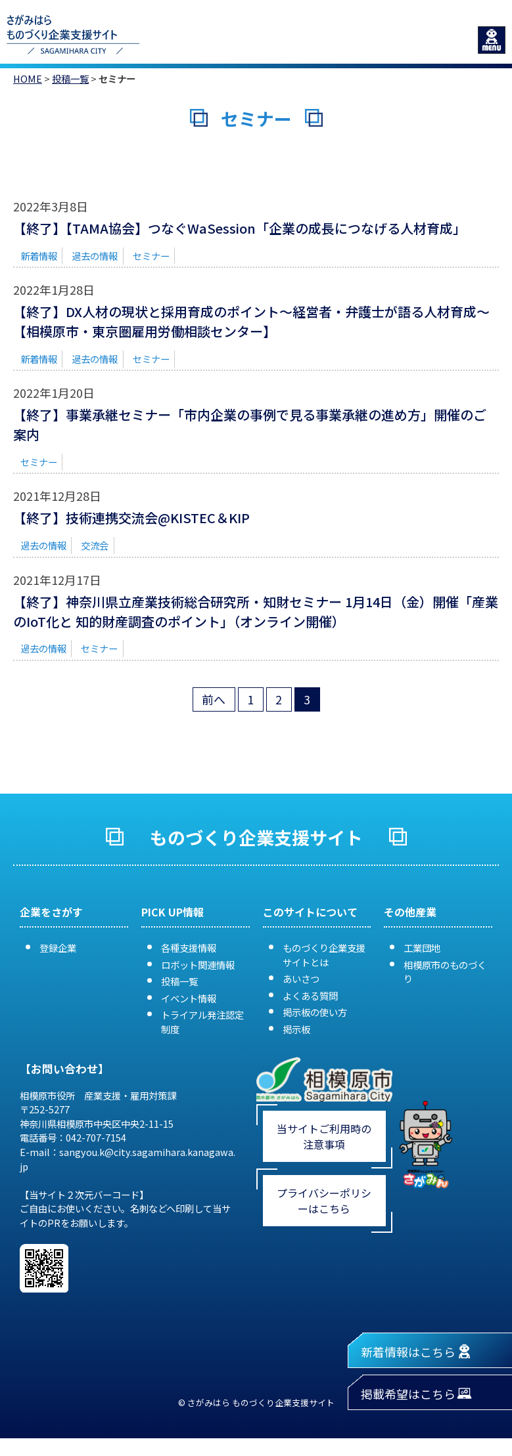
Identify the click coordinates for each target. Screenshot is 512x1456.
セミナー (151, 256)
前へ (213, 699)
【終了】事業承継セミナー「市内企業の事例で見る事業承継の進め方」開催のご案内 (249, 424)
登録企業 (57, 947)
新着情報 (38, 256)
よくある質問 (310, 995)
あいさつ (301, 978)
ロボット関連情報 (198, 965)
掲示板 (296, 1029)
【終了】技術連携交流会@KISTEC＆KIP (131, 517)
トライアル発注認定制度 (202, 1022)
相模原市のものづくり (445, 972)
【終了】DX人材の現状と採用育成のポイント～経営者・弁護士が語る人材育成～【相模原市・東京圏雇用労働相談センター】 (251, 321)
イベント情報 (188, 998)
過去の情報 (95, 256)
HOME (27, 78)
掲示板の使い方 (315, 1012)
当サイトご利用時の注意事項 (324, 1136)
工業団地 (422, 947)
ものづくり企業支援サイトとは (324, 955)
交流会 (94, 545)
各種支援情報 (188, 947)
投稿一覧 (70, 78)
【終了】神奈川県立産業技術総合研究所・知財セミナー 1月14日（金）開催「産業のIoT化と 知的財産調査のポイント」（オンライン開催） (255, 611)
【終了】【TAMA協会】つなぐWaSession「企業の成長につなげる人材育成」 (239, 228)
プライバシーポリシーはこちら (324, 1200)
